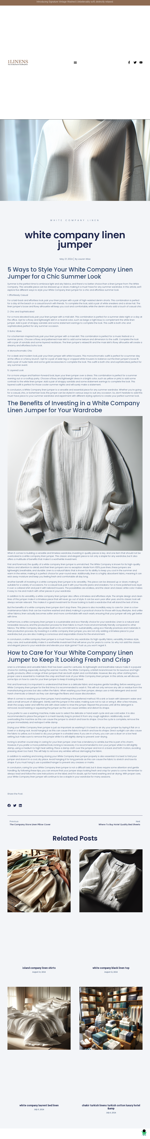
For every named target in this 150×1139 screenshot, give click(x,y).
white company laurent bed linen (39, 1105)
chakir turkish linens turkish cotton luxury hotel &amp (111, 1107)
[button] (75, 62)
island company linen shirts (39, 967)
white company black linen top (111, 967)
